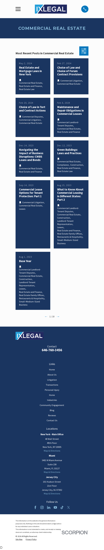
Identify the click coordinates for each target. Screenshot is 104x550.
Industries (52, 400)
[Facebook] (35, 507)
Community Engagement (52, 405)
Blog (52, 410)
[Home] (51, 9)
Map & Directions (52, 450)
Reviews (52, 415)
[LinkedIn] (48, 507)
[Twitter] (68, 507)
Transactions (52, 384)
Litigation (52, 379)
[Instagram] (42, 507)
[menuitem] (19, 539)
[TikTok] (62, 507)
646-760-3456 (52, 350)
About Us (52, 374)
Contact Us (52, 420)
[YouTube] (55, 507)
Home (52, 369)
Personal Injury (52, 390)
